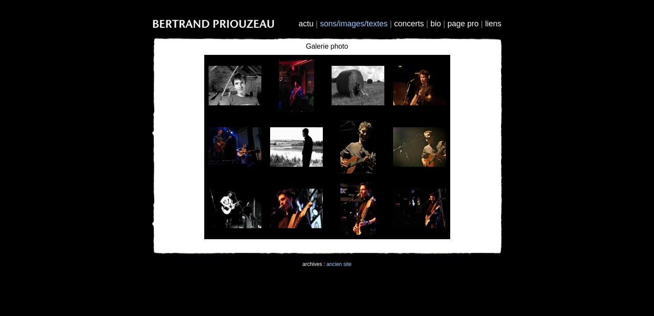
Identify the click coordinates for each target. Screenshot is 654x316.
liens (493, 23)
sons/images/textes (354, 23)
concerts (409, 23)
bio (435, 23)
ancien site (338, 264)
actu (306, 23)
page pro (463, 23)
